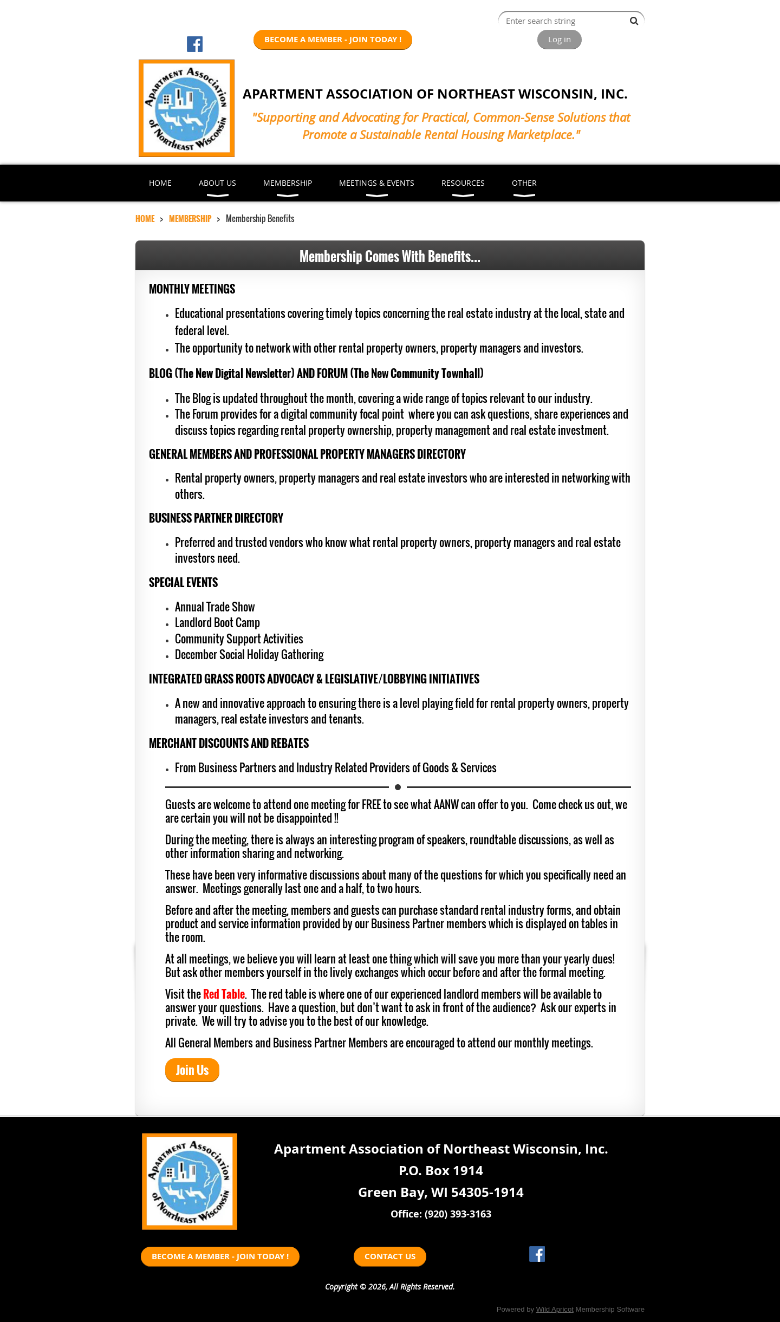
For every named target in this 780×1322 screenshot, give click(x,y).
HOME (144, 218)
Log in (559, 39)
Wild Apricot (555, 1309)
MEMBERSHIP (190, 218)
